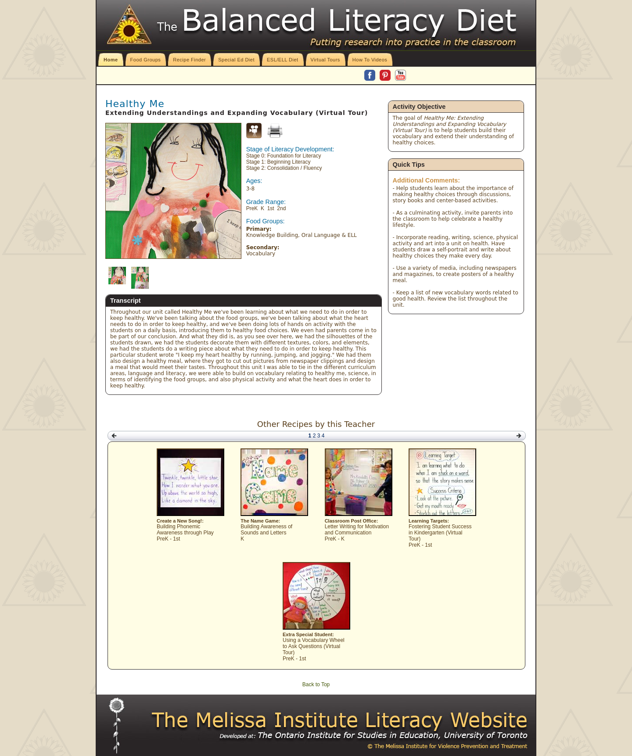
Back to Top (316, 684)
